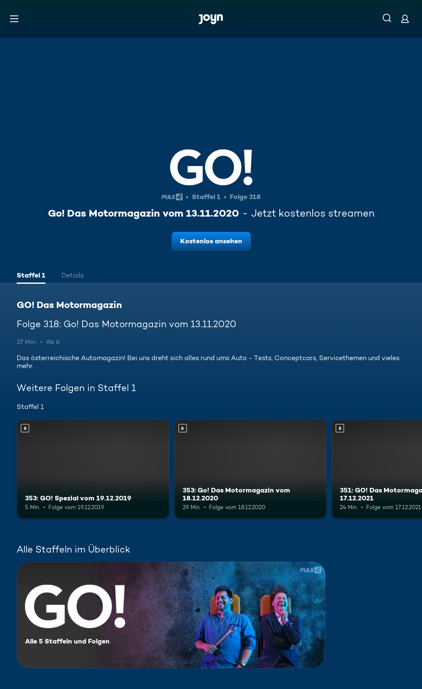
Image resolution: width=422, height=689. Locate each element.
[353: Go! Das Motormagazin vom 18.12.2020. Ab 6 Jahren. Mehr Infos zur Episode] (250, 469)
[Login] (405, 18)
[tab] (31, 276)
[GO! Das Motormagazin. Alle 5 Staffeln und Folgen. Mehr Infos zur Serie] (171, 615)
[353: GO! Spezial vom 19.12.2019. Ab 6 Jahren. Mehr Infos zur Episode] (93, 469)
